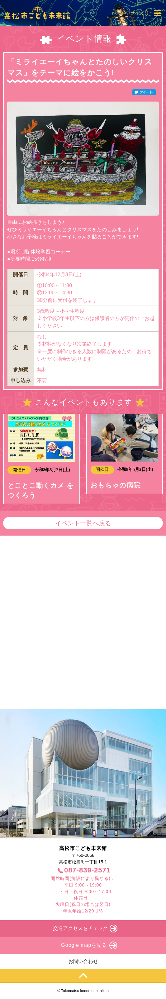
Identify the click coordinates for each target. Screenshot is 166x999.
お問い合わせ (83, 961)
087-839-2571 (87, 870)
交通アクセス (130, 13)
